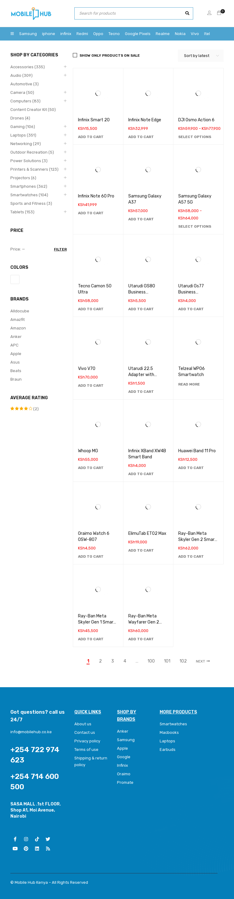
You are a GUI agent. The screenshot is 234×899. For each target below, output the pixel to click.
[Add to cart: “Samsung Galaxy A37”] (141, 219)
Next (200, 661)
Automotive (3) (24, 84)
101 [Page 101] (167, 661)
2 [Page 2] (100, 661)
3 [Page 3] (112, 661)
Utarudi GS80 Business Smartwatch (141, 292)
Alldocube (19, 311)
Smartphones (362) (28, 186)
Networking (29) (25, 143)
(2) (24, 408)
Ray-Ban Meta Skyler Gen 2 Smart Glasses (197, 539)
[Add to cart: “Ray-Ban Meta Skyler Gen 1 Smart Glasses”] (91, 639)
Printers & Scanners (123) (34, 169)
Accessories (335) (27, 67)
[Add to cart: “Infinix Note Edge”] (141, 136)
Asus (15, 362)
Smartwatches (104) (29, 195)
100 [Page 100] (151, 661)
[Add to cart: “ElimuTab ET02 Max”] (141, 550)
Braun (16, 379)
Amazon (18, 328)
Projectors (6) (23, 178)
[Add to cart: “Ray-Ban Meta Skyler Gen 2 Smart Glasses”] (191, 556)
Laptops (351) (23, 135)
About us (82, 724)
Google (123, 757)
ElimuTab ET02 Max (147, 533)
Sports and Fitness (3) (31, 203)
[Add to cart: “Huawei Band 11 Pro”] (191, 467)
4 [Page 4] (124, 661)
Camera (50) (22, 92)
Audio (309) (21, 75)
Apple (15, 353)
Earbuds (168, 749)
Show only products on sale (110, 55)
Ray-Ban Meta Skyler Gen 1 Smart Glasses (96, 622)
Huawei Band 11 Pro (197, 450)
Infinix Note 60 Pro (96, 196)
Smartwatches (174, 724)
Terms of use (86, 749)
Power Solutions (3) (29, 160)
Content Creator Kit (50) (33, 109)
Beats (15, 370)
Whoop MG (88, 450)
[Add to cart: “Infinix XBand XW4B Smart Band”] (141, 473)
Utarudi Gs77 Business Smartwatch (191, 292)
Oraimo (123, 774)
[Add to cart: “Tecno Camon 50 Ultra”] (91, 309)
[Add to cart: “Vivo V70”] (91, 385)
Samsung (126, 739)
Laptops (167, 741)
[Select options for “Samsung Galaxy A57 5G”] (194, 226)
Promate (125, 782)
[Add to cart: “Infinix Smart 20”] (91, 136)
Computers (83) (25, 101)
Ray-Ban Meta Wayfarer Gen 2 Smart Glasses (143, 622)
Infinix (122, 765)
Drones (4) (20, 118)
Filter (60, 249)
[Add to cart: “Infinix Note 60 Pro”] (91, 213)
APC (14, 345)
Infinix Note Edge (144, 120)
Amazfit (17, 319)
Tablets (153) (22, 212)
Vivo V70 (86, 368)
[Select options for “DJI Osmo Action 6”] (194, 136)
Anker (16, 336)
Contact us (84, 732)
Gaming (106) (22, 126)
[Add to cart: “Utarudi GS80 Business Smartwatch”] (141, 309)
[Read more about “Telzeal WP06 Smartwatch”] (189, 384)
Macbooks (169, 732)
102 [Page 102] (183, 661)
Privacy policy (87, 741)
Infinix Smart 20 (94, 120)
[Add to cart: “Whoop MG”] (91, 467)
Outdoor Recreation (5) (32, 152)
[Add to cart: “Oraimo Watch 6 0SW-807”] (91, 556)
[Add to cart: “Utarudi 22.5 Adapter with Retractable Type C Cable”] (141, 391)
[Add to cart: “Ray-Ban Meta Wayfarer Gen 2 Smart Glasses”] (141, 639)
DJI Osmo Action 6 (196, 120)
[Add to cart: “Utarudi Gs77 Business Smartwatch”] (191, 309)
